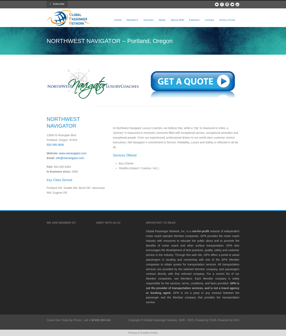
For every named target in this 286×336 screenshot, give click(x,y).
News (162, 20)
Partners (194, 20)
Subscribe (57, 3)
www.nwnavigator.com (73, 153)
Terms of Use (227, 20)
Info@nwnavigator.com (70, 158)
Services (148, 20)
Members (132, 20)
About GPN (177, 20)
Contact (209, 20)
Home (118, 20)
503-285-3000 (55, 144)
